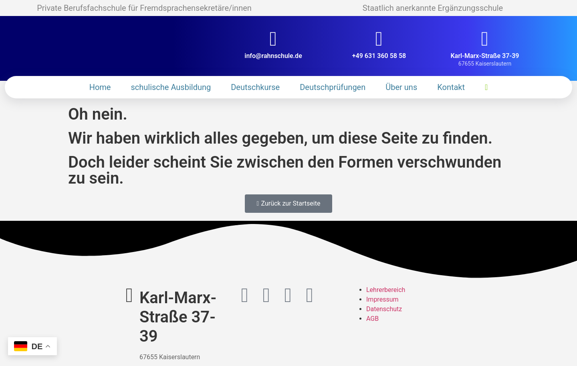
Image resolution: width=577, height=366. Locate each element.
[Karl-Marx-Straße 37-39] (485, 39)
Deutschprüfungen (332, 87)
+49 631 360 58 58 (379, 56)
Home (100, 87)
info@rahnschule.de (273, 56)
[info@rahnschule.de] (273, 39)
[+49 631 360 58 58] (379, 39)
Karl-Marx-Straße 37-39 (484, 56)
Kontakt (451, 87)
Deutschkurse (255, 87)
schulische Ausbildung (171, 87)
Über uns (401, 87)
